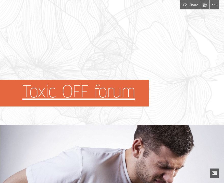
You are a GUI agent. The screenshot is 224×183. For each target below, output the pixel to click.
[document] (112, 91)
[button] (190, 4)
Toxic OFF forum (78, 91)
